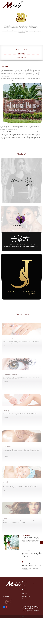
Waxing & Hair (7, 601)
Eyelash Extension (7, 602)
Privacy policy (6, 603)
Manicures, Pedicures (8, 599)
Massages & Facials (7, 600)
